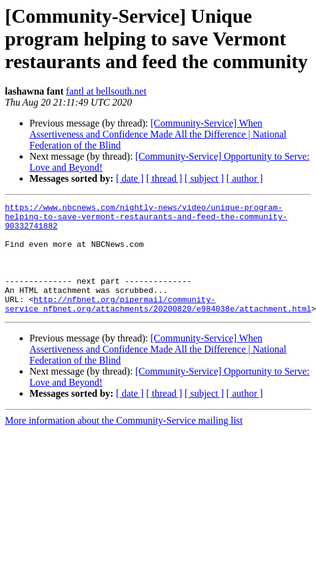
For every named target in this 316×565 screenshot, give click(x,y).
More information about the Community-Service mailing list (124, 442)
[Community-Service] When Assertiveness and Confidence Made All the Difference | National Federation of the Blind (158, 134)
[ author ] (244, 178)
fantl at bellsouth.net (106, 91)
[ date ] (130, 178)
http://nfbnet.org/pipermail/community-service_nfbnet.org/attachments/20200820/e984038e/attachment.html (158, 325)
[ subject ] (204, 178)
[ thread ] (164, 178)
